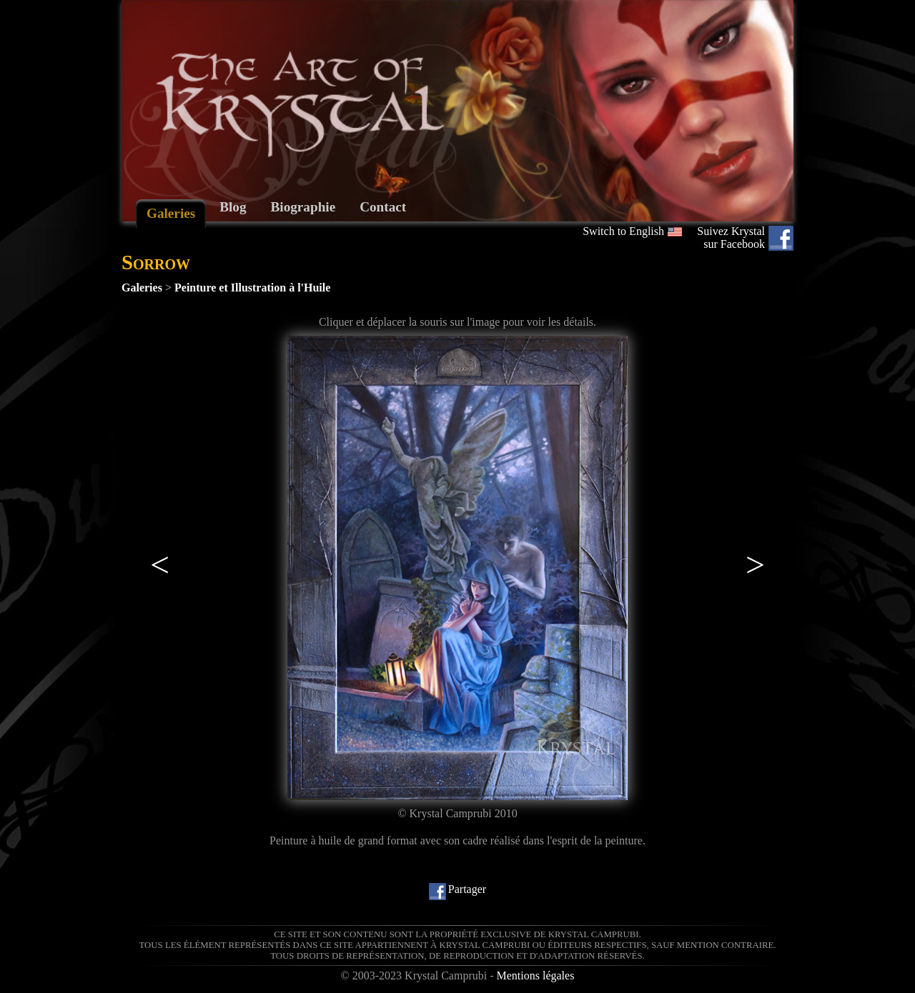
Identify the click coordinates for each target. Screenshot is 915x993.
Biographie (303, 206)
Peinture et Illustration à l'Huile (252, 287)
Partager (467, 889)
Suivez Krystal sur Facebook (731, 237)
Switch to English (623, 231)
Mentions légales (536, 975)
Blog (232, 206)
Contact (383, 206)
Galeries (171, 213)
